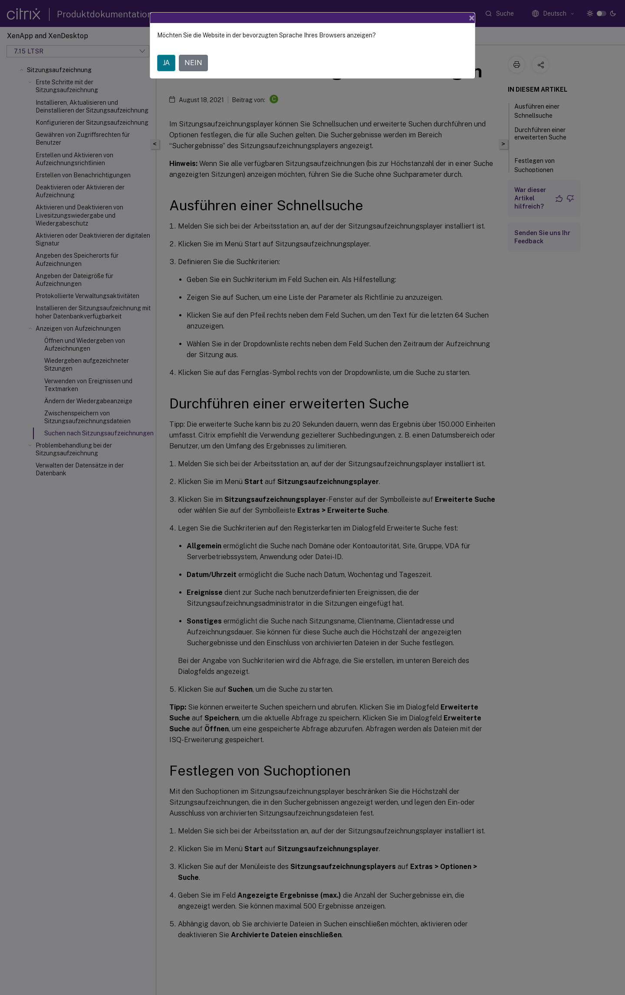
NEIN (193, 63)
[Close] (472, 18)
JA (166, 63)
